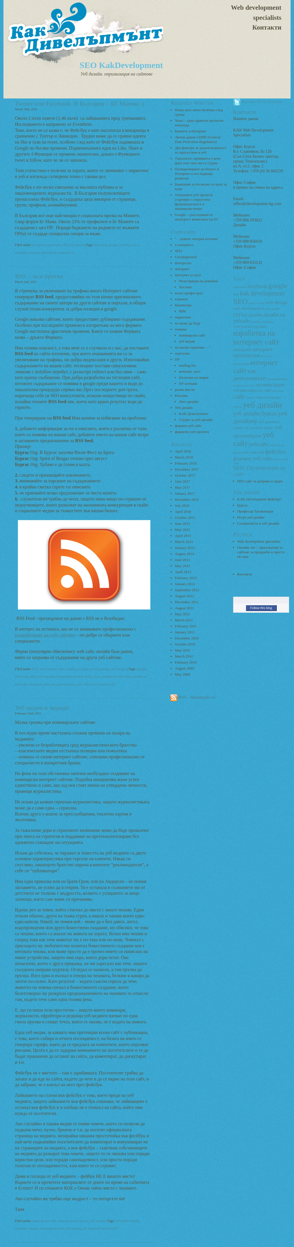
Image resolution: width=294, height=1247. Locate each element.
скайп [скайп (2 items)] (249, 397)
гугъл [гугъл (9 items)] (240, 314)
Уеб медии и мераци (42, 707)
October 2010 (185, 644)
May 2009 (182, 674)
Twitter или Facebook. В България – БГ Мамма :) (79, 103)
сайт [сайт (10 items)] (239, 396)
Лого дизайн (188, 401)
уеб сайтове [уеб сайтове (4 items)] (253, 452)
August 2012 (184, 596)
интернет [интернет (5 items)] (242, 349)
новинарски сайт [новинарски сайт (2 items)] (244, 385)
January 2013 (185, 584)
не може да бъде (187, 323)
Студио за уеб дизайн (93, 669)
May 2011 (182, 614)
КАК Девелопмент (193, 413)
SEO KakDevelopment (121, 65)
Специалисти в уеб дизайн (258, 523)
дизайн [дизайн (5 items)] (255, 315)
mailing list (187, 365)
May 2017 (182, 487)
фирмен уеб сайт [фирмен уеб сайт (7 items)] (252, 458)
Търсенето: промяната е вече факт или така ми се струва (197, 160)
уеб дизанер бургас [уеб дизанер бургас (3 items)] (259, 428)
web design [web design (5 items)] (276, 302)
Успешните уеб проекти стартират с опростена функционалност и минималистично (193, 202)
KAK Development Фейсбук (259, 499)
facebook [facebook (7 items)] (257, 286)
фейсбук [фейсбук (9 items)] (275, 451)
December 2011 (186, 602)
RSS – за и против (39, 276)
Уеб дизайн (184, 407)
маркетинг (54, 245)
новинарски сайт (52, 669)
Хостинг (185, 287)
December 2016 (187, 499)
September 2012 (187, 590)
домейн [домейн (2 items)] (256, 321)
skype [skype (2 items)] (252, 303)
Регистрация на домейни (198, 281)
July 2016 (182, 505)
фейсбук (47, 253)
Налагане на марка (193, 377)
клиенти (181, 299)
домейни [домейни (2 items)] (267, 321)
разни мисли (79, 1221)
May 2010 (182, 650)
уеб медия (89, 1228)
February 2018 (186, 463)
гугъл (134, 245)
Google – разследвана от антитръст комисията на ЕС (196, 216)
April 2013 (183, 572)
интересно (183, 263)
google (113, 245)
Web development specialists (256, 12)
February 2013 (186, 578)
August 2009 (184, 668)
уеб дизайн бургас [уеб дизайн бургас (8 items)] (255, 413)
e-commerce (184, 245)
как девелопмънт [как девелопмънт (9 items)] (249, 375)
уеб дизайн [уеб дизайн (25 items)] (262, 404)
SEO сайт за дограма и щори (260, 481)
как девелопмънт (63, 684)
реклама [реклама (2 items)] (277, 390)
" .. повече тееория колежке (196, 239)
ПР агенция (188, 383)
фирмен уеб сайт (188, 426)
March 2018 (184, 457)
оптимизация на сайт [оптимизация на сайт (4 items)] (252, 390)
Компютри (183, 305)
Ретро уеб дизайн (250, 517)
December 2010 (187, 638)
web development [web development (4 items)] (248, 308)
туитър (35, 253)
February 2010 (186, 662)
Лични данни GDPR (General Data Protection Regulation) (197, 139)
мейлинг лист (189, 371)
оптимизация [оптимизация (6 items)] (270, 385)
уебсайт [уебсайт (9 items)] (258, 444)
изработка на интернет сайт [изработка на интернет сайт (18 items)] (256, 337)
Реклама (181, 395)
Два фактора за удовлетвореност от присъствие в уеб (200, 150)
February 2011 (186, 626)
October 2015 (185, 517)
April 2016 (183, 511)
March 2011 (184, 620)
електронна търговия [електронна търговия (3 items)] (249, 326)
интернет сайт (39, 684)
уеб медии (76, 245)
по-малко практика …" (193, 347)
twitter (124, 245)
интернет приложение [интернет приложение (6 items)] (253, 352)
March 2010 (184, 656)
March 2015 (184, 542)
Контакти (266, 27)
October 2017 (185, 475)
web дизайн (46, 676)
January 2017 (185, 493)
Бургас (242, 505)
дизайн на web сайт (116, 676)
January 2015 (185, 548)
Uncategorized (186, 257)
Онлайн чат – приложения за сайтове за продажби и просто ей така (261, 552)
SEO (35, 669)
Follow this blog (261, 608)
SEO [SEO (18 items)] (240, 301)
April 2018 (183, 451)
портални (182, 353)
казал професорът (189, 293)
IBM (182, 311)
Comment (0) (65, 253)
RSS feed (21, 676)
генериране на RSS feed (73, 676)
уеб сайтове (85, 684)
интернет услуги (188, 275)
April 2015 (183, 535)
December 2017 (187, 469)
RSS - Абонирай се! (193, 697)
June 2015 (182, 523)
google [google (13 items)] (277, 285)
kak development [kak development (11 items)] (262, 293)
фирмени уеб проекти (192, 432)
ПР (65, 245)
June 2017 (182, 481)
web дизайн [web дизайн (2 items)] (272, 308)
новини (71, 669)
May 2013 (182, 566)
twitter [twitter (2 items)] (261, 303)
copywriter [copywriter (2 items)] (239, 287)
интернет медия (26, 1228)
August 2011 (184, 608)
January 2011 (185, 632)
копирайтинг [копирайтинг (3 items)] (278, 379)
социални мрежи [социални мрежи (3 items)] (267, 397)
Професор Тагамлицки (255, 511)
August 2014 (184, 554)
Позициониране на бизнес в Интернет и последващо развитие (197, 173)
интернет (38, 245)
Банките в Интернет (190, 131)
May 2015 (182, 529)
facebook (100, 245)
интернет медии (127, 1221)
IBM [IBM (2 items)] (236, 294)
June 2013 (182, 560)
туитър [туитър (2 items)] (237, 406)
